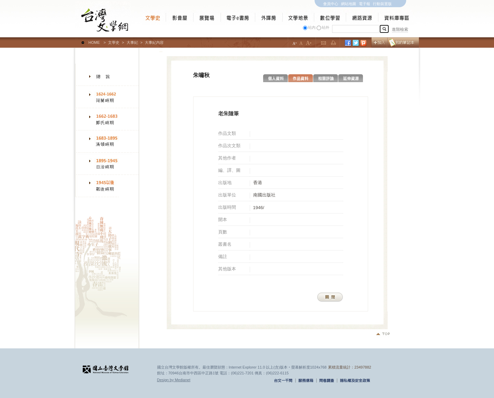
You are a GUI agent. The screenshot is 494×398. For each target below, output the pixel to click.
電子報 (364, 4)
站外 (325, 27)
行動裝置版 (382, 4)
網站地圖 (348, 4)
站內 (312, 27)
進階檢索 (400, 29)
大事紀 (132, 42)
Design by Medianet (173, 380)
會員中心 (330, 4)
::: (76, 39)
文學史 (113, 42)
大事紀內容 (154, 42)
